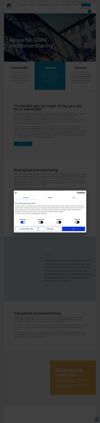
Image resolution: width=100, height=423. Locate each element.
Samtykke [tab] (26, 197)
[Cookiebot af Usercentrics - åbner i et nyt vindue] (78, 193)
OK (73, 229)
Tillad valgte (50, 229)
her (46, 213)
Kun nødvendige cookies (26, 229)
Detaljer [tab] (50, 197)
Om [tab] (74, 197)
